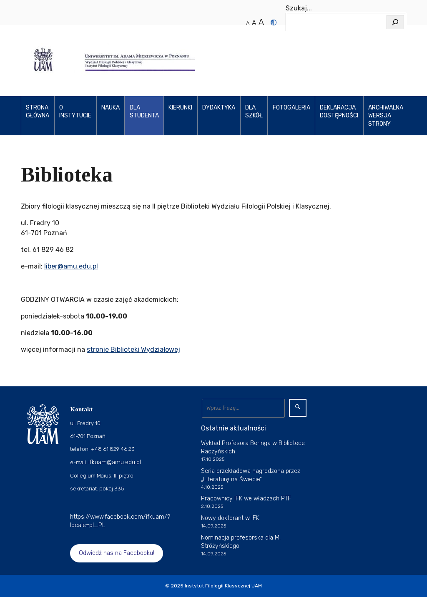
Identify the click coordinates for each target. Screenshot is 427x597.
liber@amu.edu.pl (71, 266)
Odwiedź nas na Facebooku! (116, 553)
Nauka (110, 107)
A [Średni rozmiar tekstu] (254, 23)
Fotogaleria (291, 107)
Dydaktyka (218, 107)
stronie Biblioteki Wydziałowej (133, 349)
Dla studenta (144, 111)
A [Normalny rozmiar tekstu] (247, 23)
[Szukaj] (395, 22)
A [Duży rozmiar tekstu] (261, 22)
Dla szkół (254, 111)
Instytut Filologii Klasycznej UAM (223, 586)
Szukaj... (299, 8)
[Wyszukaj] (243, 408)
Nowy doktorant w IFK (230, 518)
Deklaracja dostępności (339, 111)
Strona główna (37, 111)
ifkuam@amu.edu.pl (114, 462)
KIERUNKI (180, 107)
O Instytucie (75, 111)
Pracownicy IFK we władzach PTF (246, 498)
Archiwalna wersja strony (385, 115)
